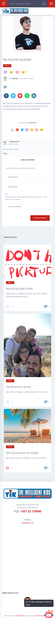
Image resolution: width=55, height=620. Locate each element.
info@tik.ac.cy (27, 523)
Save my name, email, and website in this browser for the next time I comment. (26, 198)
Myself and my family (18, 386)
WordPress (20, 616)
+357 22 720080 (31, 511)
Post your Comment (40, 218)
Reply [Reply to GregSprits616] (5, 154)
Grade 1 (7, 65)
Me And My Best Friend (19, 288)
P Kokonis (14, 78)
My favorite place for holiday (22, 452)
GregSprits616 (14, 142)
